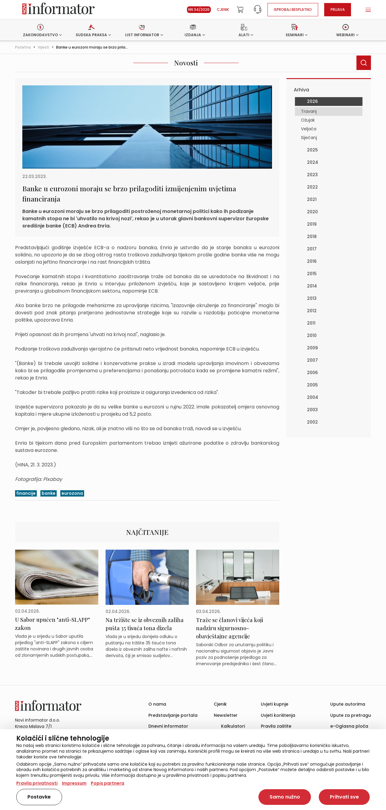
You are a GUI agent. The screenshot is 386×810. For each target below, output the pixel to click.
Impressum (74, 783)
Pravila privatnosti (37, 783)
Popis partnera (107, 783)
